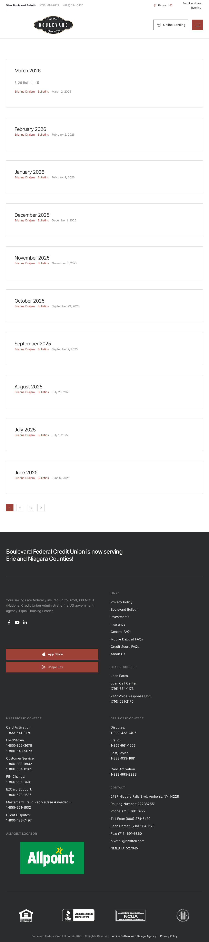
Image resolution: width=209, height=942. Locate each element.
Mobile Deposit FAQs (127, 639)
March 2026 (27, 71)
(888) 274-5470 (73, 5)
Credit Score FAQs (125, 647)
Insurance (118, 624)
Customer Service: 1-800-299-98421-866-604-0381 (20, 763)
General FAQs (121, 632)
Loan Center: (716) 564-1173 (133, 826)
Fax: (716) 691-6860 (126, 833)
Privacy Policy (121, 602)
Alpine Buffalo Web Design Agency (134, 936)
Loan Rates (119, 676)
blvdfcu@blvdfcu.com (128, 841)
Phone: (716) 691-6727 (128, 811)
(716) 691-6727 (49, 5)
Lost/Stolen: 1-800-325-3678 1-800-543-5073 (19, 745)
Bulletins (43, 91)
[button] (159, 5)
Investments (120, 617)
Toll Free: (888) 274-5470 (130, 819)
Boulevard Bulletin (124, 609)
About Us (118, 654)
